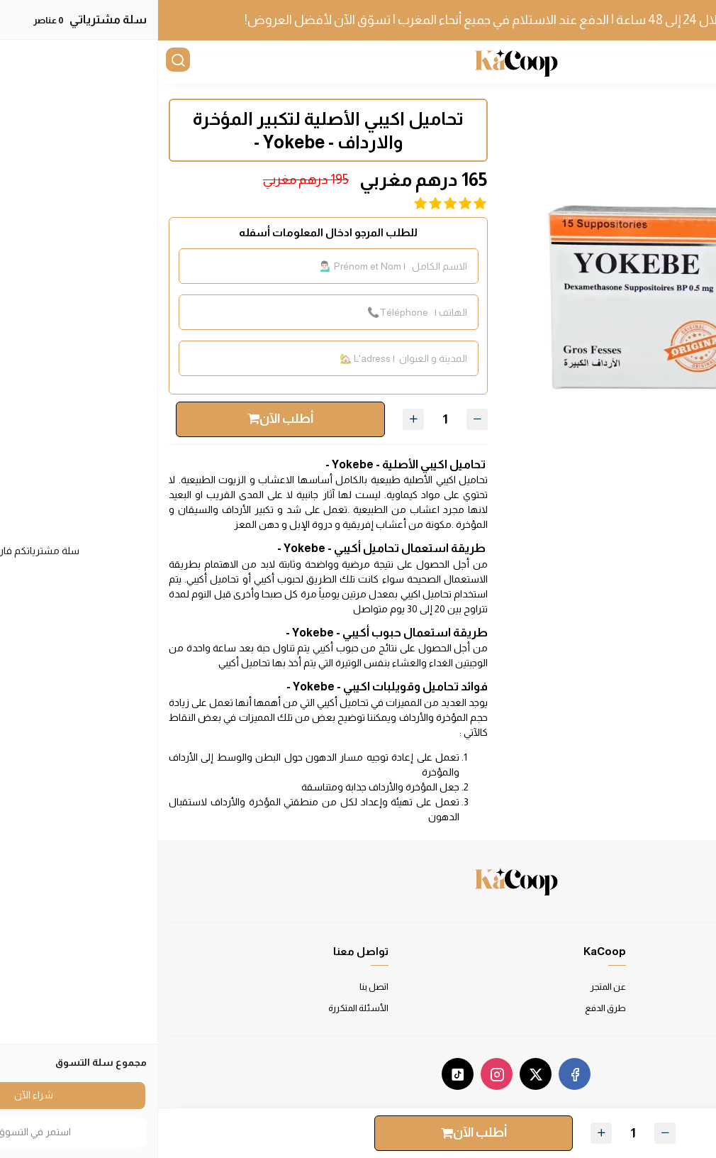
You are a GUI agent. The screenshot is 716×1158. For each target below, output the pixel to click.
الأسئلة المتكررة (200, 1008)
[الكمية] (287, 419)
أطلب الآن (122, 419)
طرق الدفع (447, 1008)
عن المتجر (450, 986)
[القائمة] (694, 61)
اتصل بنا (215, 986)
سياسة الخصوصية (670, 1008)
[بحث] (21, 61)
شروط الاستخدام (671, 986)
